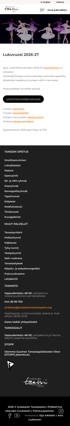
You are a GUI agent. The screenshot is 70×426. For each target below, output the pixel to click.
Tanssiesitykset (13, 263)
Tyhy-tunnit (11, 248)
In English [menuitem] (45, 2)
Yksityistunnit (12, 253)
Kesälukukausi (13, 206)
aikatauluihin (36, 117)
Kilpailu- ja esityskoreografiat (22, 268)
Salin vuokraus (13, 258)
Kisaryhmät (11, 186)
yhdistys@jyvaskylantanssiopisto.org (28, 307)
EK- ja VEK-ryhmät (15, 181)
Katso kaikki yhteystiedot (20, 322)
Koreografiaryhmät (16, 191)
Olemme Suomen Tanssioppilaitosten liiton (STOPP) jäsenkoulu (32, 353)
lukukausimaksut (23, 121)
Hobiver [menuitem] (60, 2)
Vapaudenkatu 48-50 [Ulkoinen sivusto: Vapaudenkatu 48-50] (18, 293)
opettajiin (18, 109)
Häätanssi (10, 243)
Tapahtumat (11, 196)
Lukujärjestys (12, 165)
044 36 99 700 (13, 301)
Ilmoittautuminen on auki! (23, 99)
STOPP (9, 344)
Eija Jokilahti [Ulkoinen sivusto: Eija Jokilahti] (47, 415)
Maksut (8, 170)
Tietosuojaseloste (43, 411)
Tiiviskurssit (11, 212)
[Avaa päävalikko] (53, 10)
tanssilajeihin (21, 113)
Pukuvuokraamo (14, 273)
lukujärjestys (51, 68)
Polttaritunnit (12, 237)
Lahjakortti (11, 279)
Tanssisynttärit (13, 232)
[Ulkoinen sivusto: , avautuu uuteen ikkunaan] (61, 411)
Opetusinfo (11, 175)
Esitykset (9, 201)
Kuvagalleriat (12, 217)
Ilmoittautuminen (15, 160)
